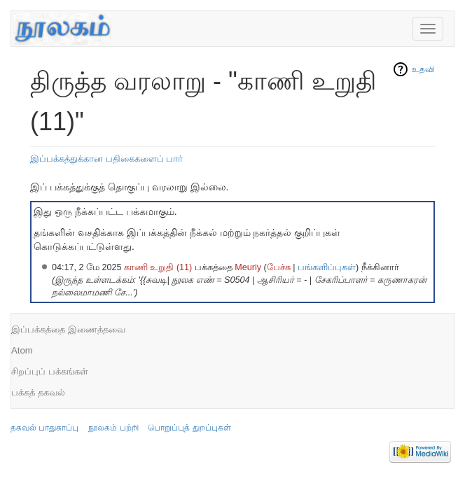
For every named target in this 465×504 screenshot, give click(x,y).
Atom (22, 350)
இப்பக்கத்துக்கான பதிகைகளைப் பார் (106, 158)
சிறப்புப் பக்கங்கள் (49, 371)
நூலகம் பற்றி (113, 428)
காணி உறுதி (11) (158, 267)
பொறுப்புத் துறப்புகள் (189, 428)
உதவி (423, 69)
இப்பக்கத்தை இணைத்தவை (68, 329)
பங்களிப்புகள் (327, 267)
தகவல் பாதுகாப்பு (44, 428)
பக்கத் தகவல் (38, 392)
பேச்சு (279, 267)
